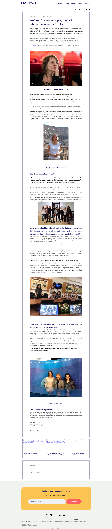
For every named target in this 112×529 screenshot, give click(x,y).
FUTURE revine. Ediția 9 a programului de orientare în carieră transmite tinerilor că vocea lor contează (31, 454)
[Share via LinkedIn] (33, 430)
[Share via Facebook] (30, 430)
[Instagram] (76, 9)
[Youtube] (90, 9)
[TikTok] (79, 9)
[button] (89, 3)
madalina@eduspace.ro (80, 521)
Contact (76, 519)
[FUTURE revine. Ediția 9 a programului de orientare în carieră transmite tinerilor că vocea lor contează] (32, 445)
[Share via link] (37, 430)
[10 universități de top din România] (79, 445)
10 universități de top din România (77, 454)
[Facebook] (83, 9)
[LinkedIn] (86, 9)
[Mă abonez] (74, 501)
